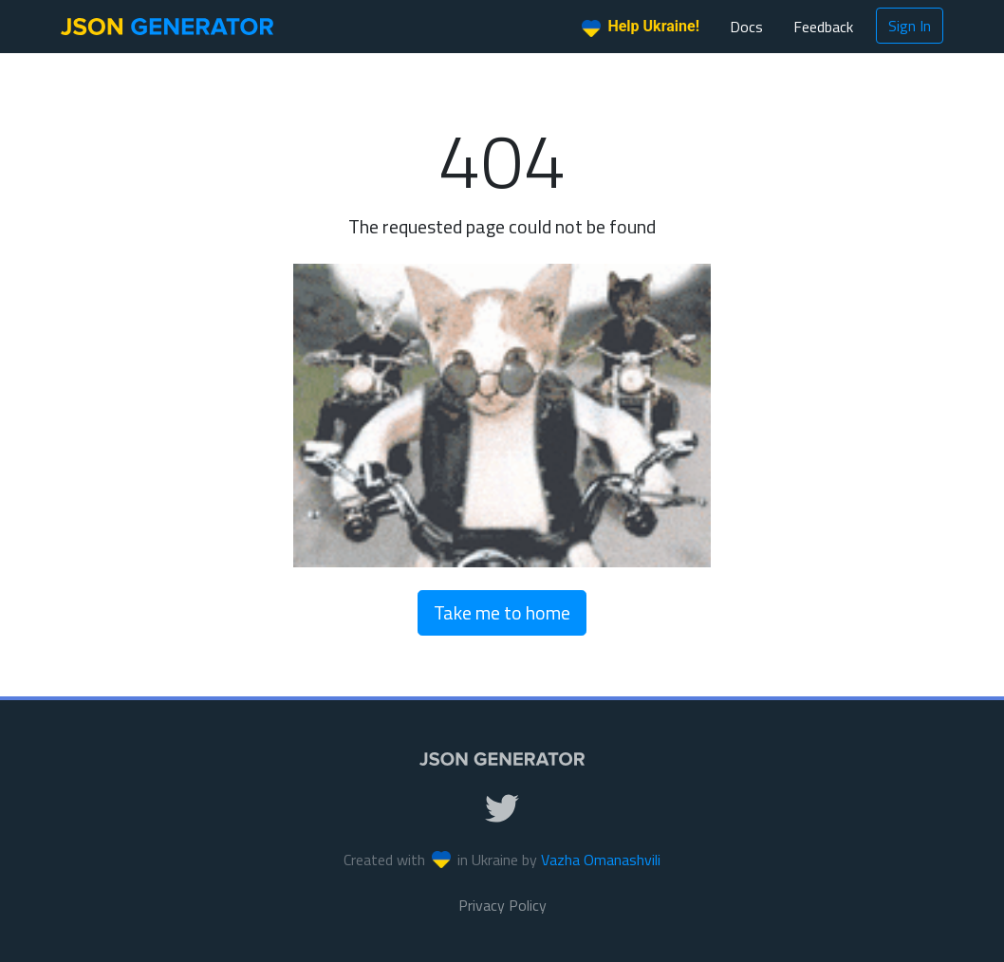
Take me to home (502, 612)
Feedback (823, 26)
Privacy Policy (502, 905)
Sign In (909, 25)
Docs (746, 26)
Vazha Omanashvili (600, 859)
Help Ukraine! (640, 27)
